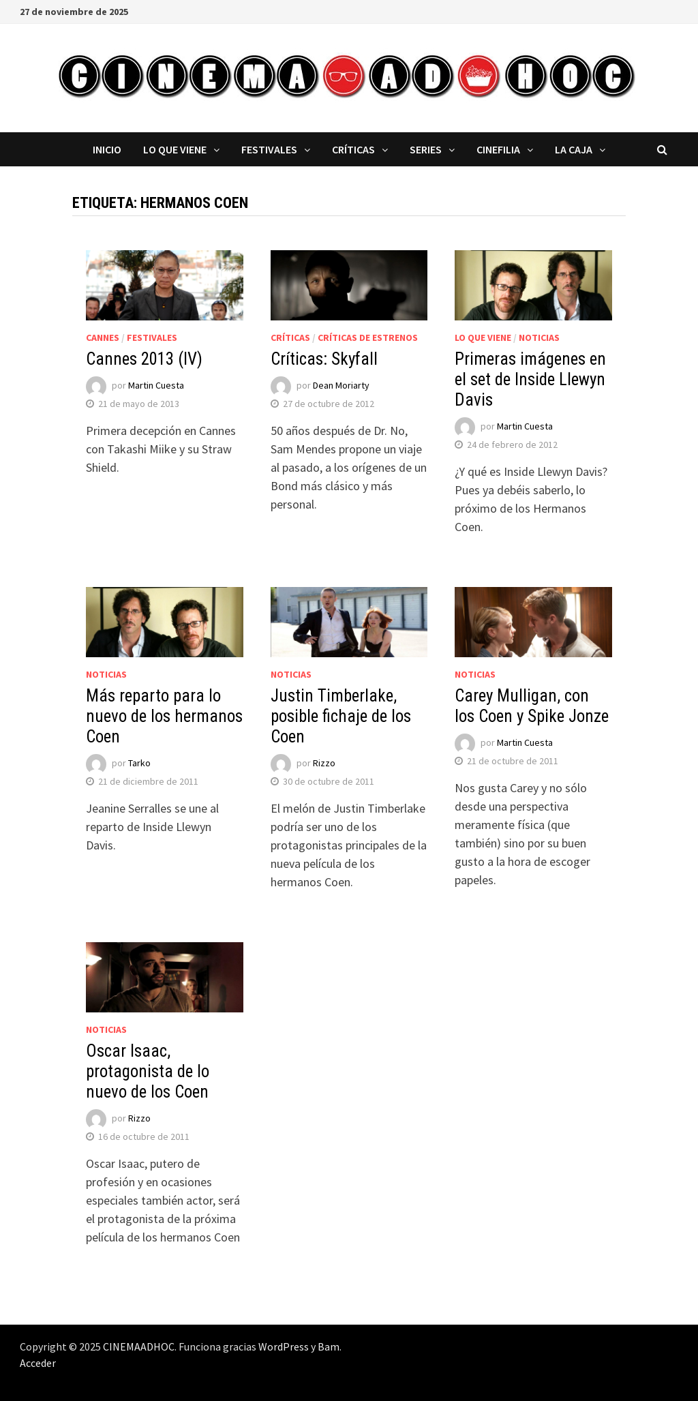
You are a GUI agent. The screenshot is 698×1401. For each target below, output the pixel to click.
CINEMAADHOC (138, 1346)
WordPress (283, 1346)
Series (426, 149)
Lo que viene (175, 149)
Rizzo (324, 763)
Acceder (38, 1363)
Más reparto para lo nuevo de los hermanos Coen (164, 716)
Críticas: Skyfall (324, 359)
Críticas (353, 149)
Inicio (107, 149)
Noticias (539, 337)
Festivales (269, 149)
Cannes (102, 337)
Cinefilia (498, 149)
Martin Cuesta (156, 385)
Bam (328, 1346)
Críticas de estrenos (368, 337)
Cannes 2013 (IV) (144, 359)
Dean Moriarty (341, 385)
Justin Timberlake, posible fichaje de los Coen (341, 716)
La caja (573, 149)
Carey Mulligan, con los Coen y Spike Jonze (532, 706)
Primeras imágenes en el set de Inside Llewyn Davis (530, 379)
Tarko (139, 763)
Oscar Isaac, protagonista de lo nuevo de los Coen (147, 1071)
